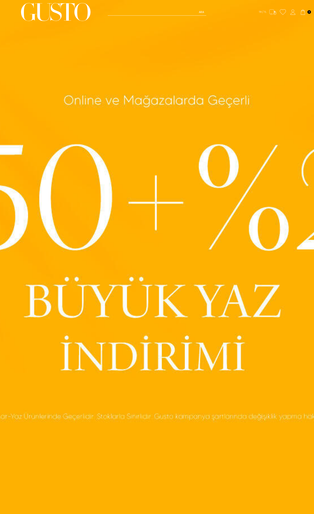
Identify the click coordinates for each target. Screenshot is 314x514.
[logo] (56, 12)
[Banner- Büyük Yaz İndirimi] (157, 257)
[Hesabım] (292, 12)
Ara (201, 12)
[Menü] (10, 12)
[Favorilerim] (282, 12)
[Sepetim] (305, 12)
